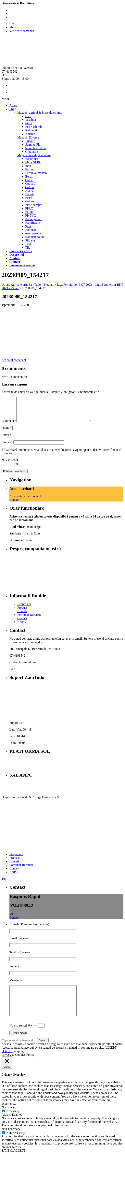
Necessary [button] (8, 1117)
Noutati (22, 616)
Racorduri (31, 158)
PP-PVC (30, 215)
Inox (28, 166)
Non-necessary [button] (11, 1139)
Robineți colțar (34, 237)
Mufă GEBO (33, 162)
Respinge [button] (19, 1061)
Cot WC (30, 183)
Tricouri (30, 141)
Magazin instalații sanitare (34, 155)
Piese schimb (33, 126)
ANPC (21, 626)
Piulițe (29, 212)
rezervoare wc (34, 233)
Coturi (29, 180)
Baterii (29, 194)
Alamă (29, 190)
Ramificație (32, 222)
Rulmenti (31, 130)
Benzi (28, 176)
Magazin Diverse (28, 137)
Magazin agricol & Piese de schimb (39, 112)
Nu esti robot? (10, 464)
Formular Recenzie (29, 619)
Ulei (28, 116)
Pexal (28, 197)
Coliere (29, 187)
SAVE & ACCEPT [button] (13, 1161)
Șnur (28, 226)
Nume (7, 432)
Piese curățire (33, 205)
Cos (11, 23)
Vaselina (30, 119)
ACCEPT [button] (111, 1058)
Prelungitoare (33, 219)
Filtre (28, 123)
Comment (9, 425)
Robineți (30, 229)
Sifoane (30, 240)
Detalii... (7, 1061)
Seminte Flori (34, 144)
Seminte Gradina (35, 148)
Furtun (29, 169)
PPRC (29, 208)
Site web (7, 447)
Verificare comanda (21, 31)
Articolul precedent (14, 360)
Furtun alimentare (36, 173)
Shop (12, 27)
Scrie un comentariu (14, 376)
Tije (27, 247)
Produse (22, 612)
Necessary (12, 1121)
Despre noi (24, 608)
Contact (14, 504)
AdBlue (30, 134)
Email (6, 439)
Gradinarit (31, 151)
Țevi (28, 244)
